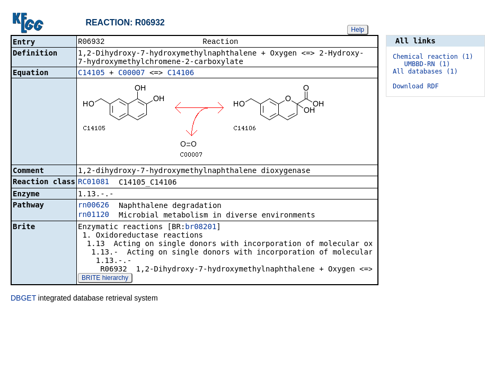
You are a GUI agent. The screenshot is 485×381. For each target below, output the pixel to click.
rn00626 (93, 206)
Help (357, 29)
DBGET (23, 299)
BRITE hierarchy (105, 279)
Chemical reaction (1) (433, 56)
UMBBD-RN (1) (427, 64)
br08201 (200, 227)
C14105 (91, 73)
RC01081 (93, 182)
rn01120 (93, 215)
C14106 (181, 73)
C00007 (131, 73)
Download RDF (416, 86)
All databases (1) (425, 71)
